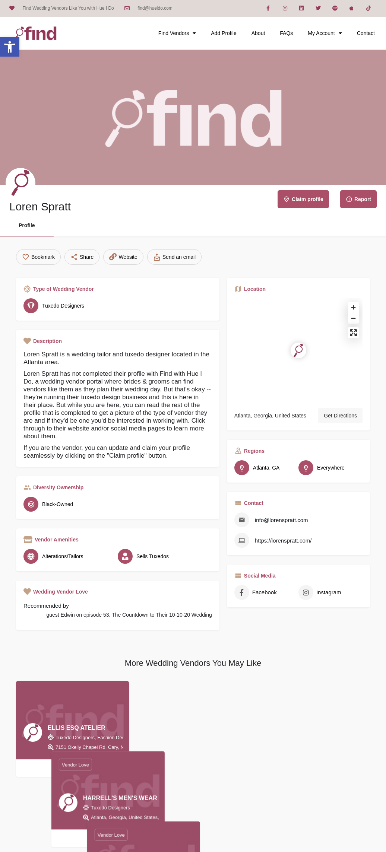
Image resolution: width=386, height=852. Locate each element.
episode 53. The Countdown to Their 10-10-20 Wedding (147, 615)
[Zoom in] (353, 307)
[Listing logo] (20, 183)
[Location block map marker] (298, 350)
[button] (9, 47)
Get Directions (340, 416)
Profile (27, 225)
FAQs (286, 33)
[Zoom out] (353, 318)
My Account (325, 33)
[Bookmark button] (73, 768)
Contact (366, 33)
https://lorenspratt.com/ (283, 540)
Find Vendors (177, 33)
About (258, 33)
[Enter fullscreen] (353, 332)
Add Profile (223, 33)
